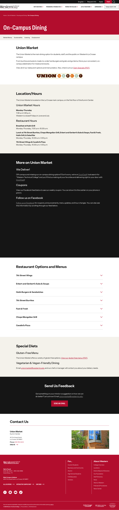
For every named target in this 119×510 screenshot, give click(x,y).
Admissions (98, 7)
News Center (98, 488)
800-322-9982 (18, 471)
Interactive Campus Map (23, 484)
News (95, 480)
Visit (108, 2)
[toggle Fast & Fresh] (59, 309)
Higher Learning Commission (100, 505)
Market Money (7, 37)
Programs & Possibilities (53, 7)
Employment (36, 37)
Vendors (70, 480)
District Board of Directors (101, 471)
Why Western (38, 7)
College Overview (99, 465)
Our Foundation (98, 474)
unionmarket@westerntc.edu (32, 368)
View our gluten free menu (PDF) (74, 358)
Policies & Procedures (100, 485)
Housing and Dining (22, 15)
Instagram (10, 492)
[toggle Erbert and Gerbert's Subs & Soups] (59, 284)
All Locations (7, 484)
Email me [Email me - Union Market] (14, 445)
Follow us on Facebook (25, 203)
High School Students (74, 474)
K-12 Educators (72, 477)
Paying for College (70, 7)
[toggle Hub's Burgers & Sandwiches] (59, 292)
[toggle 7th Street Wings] (59, 275)
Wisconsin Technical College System (112, 505)
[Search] (114, 1)
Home (5, 15)
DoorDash (83, 174)
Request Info (91, 2)
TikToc (20, 492)
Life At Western (12, 15)
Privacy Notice (24, 506)
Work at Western (99, 483)
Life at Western (85, 7)
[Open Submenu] (117, 7)
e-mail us (51, 504)
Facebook (5, 492)
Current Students (73, 465)
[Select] (81, 1)
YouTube (15, 492)
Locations (97, 468)
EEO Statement (32, 506)
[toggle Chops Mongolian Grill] (59, 317)
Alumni (70, 471)
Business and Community (75, 468)
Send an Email (59, 403)
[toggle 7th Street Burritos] (59, 300)
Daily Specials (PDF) (81, 68)
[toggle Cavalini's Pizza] (59, 325)
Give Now (38, 484)
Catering (27, 37)
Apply (101, 2)
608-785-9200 (7, 471)
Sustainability (18, 37)
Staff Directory (98, 477)
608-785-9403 (19, 442)
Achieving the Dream (87, 505)
